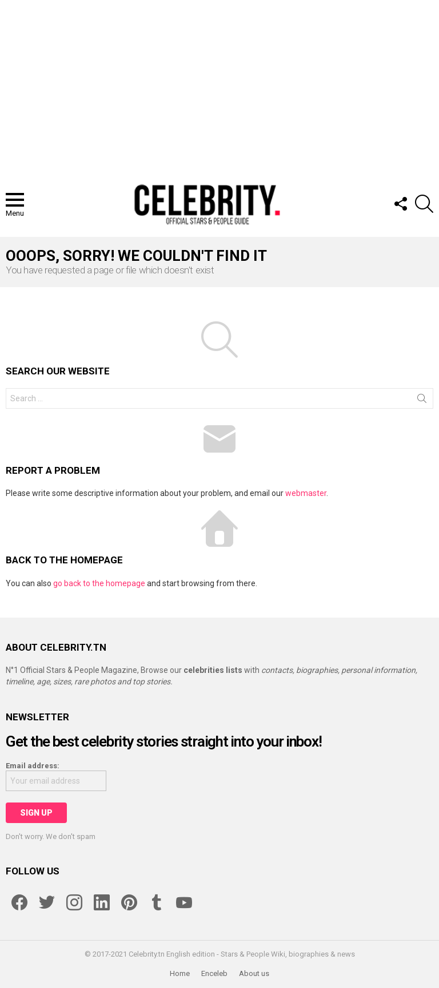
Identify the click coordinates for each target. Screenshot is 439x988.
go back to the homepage (99, 583)
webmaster (305, 493)
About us (254, 973)
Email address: (32, 765)
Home (180, 973)
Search (421, 400)
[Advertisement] (219, 86)
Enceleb (214, 973)
